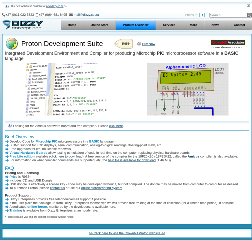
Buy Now (148, 44)
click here (116, 126)
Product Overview (135, 25)
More (193, 25)
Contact (239, 25)
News (215, 25)
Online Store (99, 25)
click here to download (66, 156)
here (112, 206)
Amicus (194, 156)
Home (72, 25)
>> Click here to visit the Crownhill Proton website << (127, 233)
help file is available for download (132, 160)
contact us (57, 188)
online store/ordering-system (101, 188)
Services (169, 25)
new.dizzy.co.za (55, 6)
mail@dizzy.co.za (86, 14)
